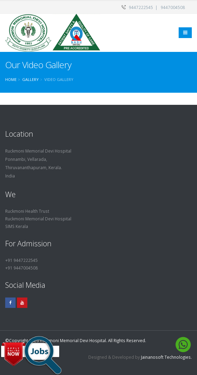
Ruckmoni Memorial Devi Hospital (38, 218)
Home (11, 79)
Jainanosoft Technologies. (166, 357)
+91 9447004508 (21, 268)
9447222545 (141, 7)
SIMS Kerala (16, 226)
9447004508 (173, 7)
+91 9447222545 (21, 260)
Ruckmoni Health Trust (27, 211)
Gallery (30, 79)
